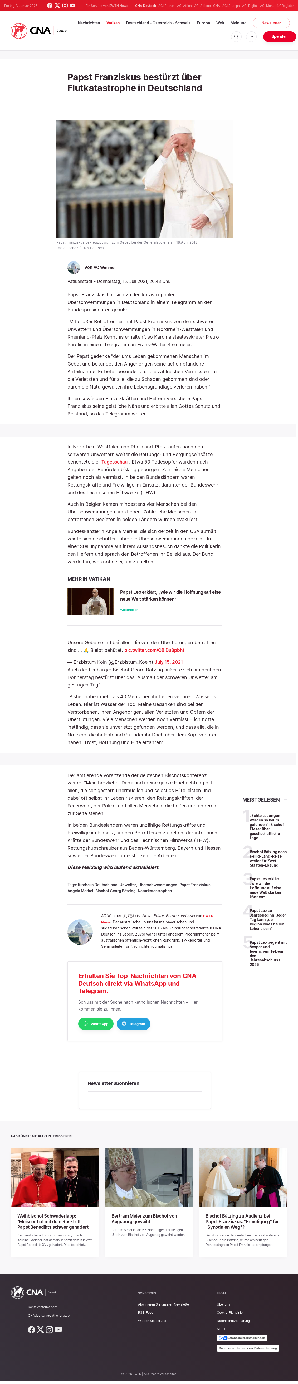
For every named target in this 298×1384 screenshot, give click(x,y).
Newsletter (271, 23)
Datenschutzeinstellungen (242, 1341)
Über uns (223, 1308)
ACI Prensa (166, 6)
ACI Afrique (202, 6)
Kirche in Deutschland (98, 889)
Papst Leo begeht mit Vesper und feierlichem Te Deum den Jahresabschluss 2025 (268, 958)
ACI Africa (184, 6)
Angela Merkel (80, 895)
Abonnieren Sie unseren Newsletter (164, 1308)
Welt (220, 23)
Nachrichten (89, 23)
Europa (203, 23)
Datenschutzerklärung (233, 1324)
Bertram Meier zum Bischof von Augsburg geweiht (142, 1223)
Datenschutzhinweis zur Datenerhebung (248, 1351)
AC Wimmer (105, 267)
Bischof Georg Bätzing (115, 895)
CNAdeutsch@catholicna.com (50, 1319)
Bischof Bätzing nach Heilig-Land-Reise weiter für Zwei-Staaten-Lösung (268, 863)
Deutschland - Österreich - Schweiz (158, 23)
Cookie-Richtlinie (230, 1316)
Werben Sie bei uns (152, 1324)
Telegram (133, 1027)
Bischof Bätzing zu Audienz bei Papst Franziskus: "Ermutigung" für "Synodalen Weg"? (243, 1225)
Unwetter (128, 889)
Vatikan (113, 23)
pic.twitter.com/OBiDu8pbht (156, 654)
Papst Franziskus (195, 889)
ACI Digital (250, 6)
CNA (216, 6)
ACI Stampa (231, 6)
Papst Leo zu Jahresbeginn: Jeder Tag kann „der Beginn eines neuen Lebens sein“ (268, 924)
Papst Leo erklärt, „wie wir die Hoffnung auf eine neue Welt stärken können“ (168, 598)
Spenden (280, 36)
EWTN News (118, 6)
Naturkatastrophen (155, 895)
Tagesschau (115, 462)
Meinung (239, 23)
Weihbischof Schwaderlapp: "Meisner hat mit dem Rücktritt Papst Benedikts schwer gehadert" (54, 1225)
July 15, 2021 (169, 666)
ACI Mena (267, 6)
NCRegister (285, 6)
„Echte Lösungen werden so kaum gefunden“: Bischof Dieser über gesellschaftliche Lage (267, 831)
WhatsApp (96, 1027)
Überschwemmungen (157, 889)
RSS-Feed (145, 1316)
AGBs (221, 1332)
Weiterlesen (129, 616)
